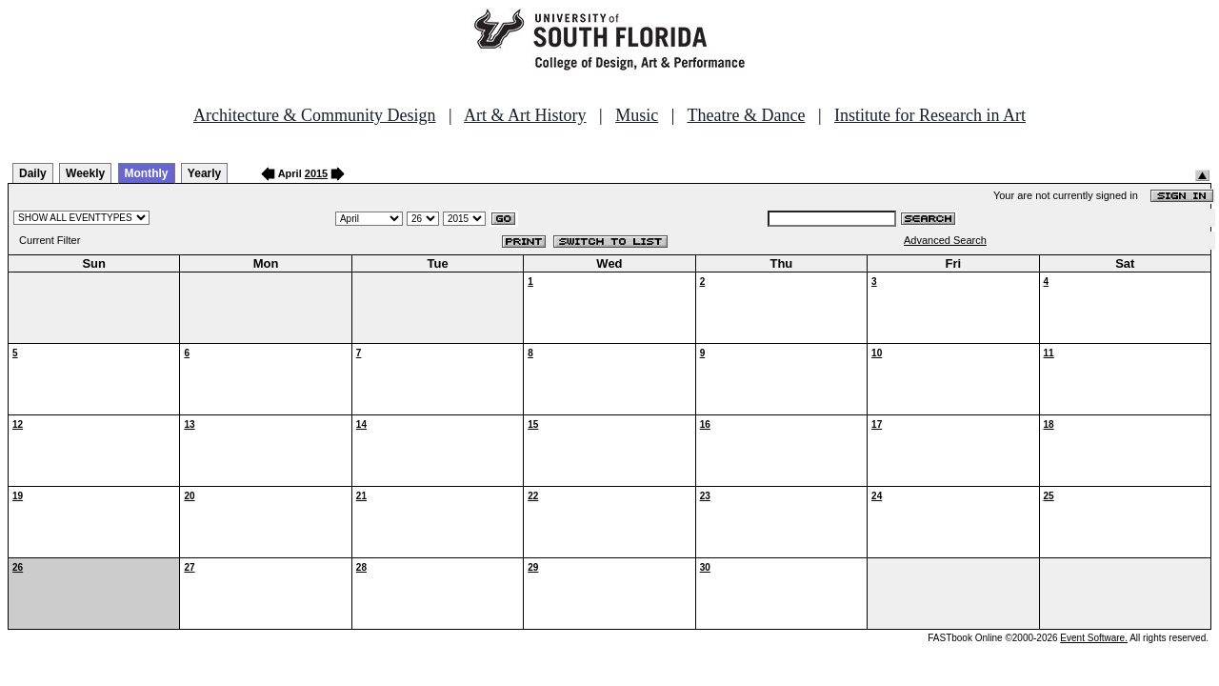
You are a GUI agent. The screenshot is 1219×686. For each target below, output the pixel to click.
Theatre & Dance (746, 115)
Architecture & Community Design (314, 115)
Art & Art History (525, 115)
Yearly (204, 173)
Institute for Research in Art (930, 115)
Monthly (147, 173)
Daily (33, 173)
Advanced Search (945, 240)
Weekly (85, 173)
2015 (316, 173)
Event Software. (1094, 638)
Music (636, 115)
